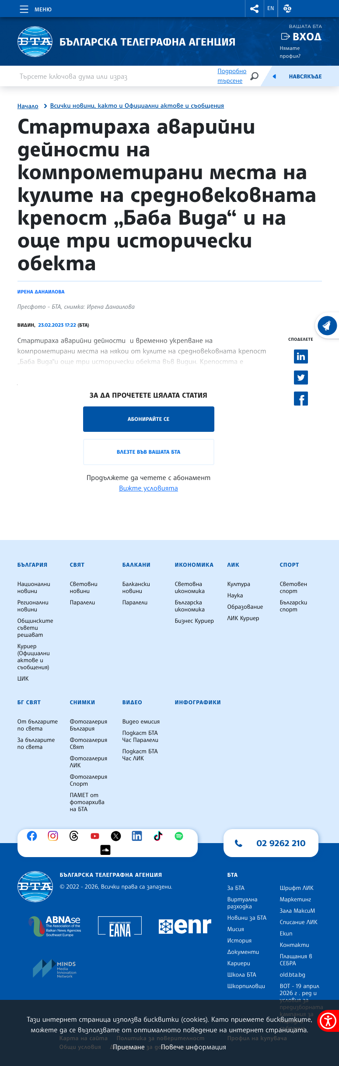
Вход (307, 36)
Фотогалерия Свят (89, 744)
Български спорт (294, 606)
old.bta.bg (293, 974)
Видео (132, 702)
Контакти (294, 945)
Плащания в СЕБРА (296, 960)
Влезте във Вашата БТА (148, 451)
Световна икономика (190, 588)
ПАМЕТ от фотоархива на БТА (87, 802)
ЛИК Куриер (243, 618)
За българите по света (36, 744)
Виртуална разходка (242, 903)
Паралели (82, 602)
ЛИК (233, 564)
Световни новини (84, 588)
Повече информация (194, 1046)
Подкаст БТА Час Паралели (140, 737)
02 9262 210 (281, 843)
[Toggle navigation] (34, 8)
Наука (235, 595)
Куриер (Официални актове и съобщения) (33, 657)
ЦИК (23, 678)
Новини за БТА (247, 917)
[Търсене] (254, 76)
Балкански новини (136, 588)
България (32, 564)
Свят (77, 564)
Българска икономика (190, 606)
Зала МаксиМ (297, 910)
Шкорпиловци (246, 986)
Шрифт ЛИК (297, 888)
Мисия (236, 929)
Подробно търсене (231, 76)
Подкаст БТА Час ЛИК (140, 755)
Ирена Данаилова (41, 292)
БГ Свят (29, 702)
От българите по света (37, 725)
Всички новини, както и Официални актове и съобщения (137, 105)
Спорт (289, 564)
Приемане (129, 1046)
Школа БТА (241, 974)
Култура (239, 584)
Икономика (194, 564)
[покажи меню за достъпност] (328, 1021)
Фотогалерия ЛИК (89, 762)
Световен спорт (294, 588)
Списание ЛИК (299, 922)
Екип (286, 933)
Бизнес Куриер (194, 621)
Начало (27, 106)
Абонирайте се (149, 419)
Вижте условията (148, 488)
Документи (243, 952)
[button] (254, 8)
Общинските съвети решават (35, 628)
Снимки (82, 702)
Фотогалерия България (89, 725)
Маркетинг (295, 899)
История (239, 940)
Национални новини (33, 588)
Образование (245, 607)
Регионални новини (33, 606)
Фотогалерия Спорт (89, 780)
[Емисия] (274, 76)
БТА (232, 875)
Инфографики (198, 702)
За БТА (236, 888)
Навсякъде (305, 76)
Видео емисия (141, 721)
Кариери (239, 963)
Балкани (136, 564)
